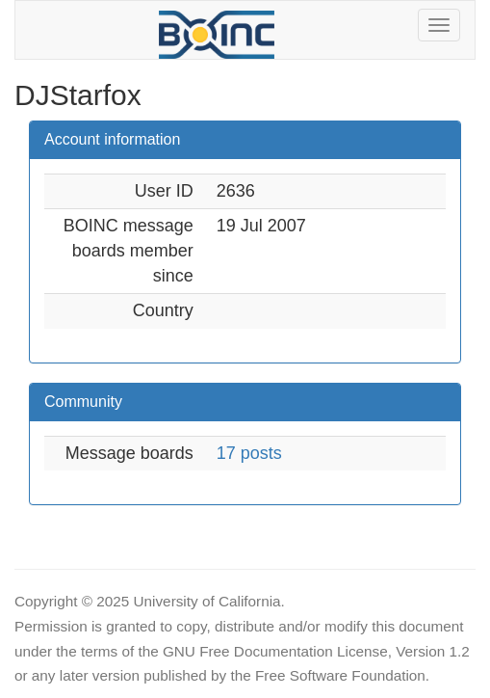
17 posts (249, 453)
